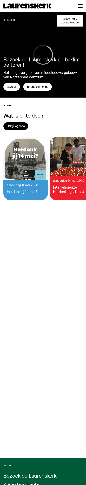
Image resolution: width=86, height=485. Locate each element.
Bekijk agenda (16, 126)
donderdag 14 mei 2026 (22, 185)
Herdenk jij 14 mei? (22, 192)
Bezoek (11, 87)
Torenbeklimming (37, 87)
